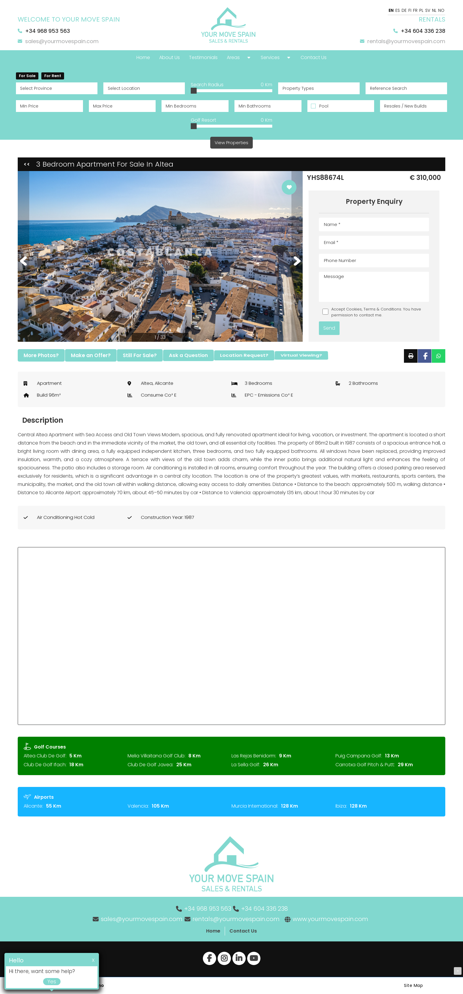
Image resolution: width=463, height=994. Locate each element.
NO (441, 10)
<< (27, 164)
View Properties (231, 142)
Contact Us (243, 931)
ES (397, 10)
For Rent (52, 76)
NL (434, 10)
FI (409, 10)
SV (427, 10)
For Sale (27, 76)
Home (213, 931)
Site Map (413, 985)
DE (404, 10)
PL (421, 10)
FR (415, 10)
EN (391, 10)
